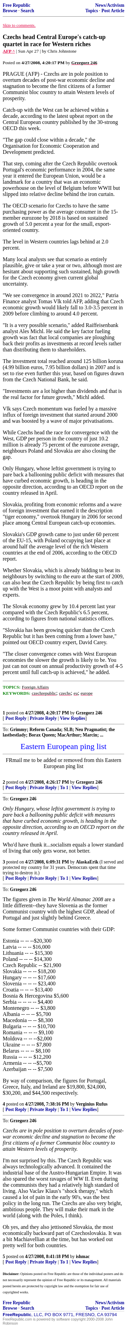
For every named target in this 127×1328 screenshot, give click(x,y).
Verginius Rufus (92, 1104)
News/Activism (109, 5)
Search (27, 10)
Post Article (112, 10)
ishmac (83, 1256)
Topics (91, 10)
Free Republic (16, 5)
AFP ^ (9, 51)
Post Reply (15, 718)
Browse (10, 10)
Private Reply (43, 718)
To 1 (64, 787)
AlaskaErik (87, 862)
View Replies (72, 718)
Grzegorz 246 (89, 712)
